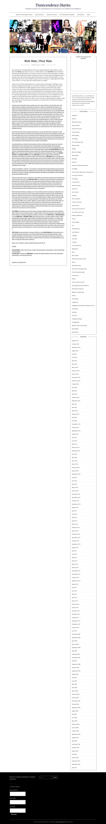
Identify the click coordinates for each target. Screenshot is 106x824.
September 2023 (76, 347)
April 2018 (74, 461)
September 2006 (76, 664)
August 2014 (75, 507)
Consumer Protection (77, 175)
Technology (75, 309)
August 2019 (75, 434)
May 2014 (74, 517)
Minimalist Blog (59, 822)
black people (75, 155)
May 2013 (74, 557)
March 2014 (75, 524)
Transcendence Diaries (53, 5)
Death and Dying (76, 185)
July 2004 (74, 714)
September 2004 (76, 707)
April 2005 (74, 687)
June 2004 (74, 717)
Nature (73, 262)
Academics (74, 115)
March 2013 (75, 564)
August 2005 (75, 674)
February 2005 (75, 694)
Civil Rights (74, 168)
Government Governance (78, 208)
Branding (74, 158)
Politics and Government (78, 282)
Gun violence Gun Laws (78, 212)
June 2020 (74, 420)
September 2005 (76, 671)
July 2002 (74, 754)
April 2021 (74, 407)
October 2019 (75, 427)
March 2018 (75, 464)
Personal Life (75, 275)
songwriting (75, 302)
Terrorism (74, 315)
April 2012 (74, 597)
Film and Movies (76, 198)
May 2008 (74, 651)
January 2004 (75, 727)
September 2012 (76, 581)
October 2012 (75, 577)
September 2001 (76, 764)
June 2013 (74, 554)
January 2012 (75, 607)
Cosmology (75, 178)
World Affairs (75, 329)
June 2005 (74, 681)
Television (74, 312)
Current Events (75, 182)
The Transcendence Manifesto (66, 14)
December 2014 (76, 494)
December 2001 (76, 761)
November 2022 (76, 380)
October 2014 (75, 500)
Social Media (75, 299)
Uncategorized (22, 262)
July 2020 (74, 417)
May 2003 (74, 741)
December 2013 (76, 534)
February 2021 (75, 414)
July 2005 (74, 677)
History (74, 218)
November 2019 (76, 424)
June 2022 (74, 387)
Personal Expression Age (78, 272)
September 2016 (76, 474)
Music (73, 252)
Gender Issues (75, 205)
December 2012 (76, 571)
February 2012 (75, 604)
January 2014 (75, 531)
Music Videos (75, 255)
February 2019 (75, 447)
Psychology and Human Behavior (80, 285)
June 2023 (74, 357)
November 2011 (76, 614)
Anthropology (75, 135)
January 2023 (75, 374)
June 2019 (74, 441)
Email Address (14, 790)
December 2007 (76, 654)
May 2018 (74, 457)
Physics (74, 279)
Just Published (75, 232)
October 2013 (75, 541)
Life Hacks (74, 239)
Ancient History (76, 132)
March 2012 (75, 601)
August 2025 (75, 340)
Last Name (12, 806)
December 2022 (76, 377)
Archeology (75, 138)
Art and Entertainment (77, 142)
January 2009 (75, 644)
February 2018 (75, 467)
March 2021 (75, 410)
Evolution (74, 195)
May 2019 (74, 444)
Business (74, 162)
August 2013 (75, 547)
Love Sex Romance (76, 245)
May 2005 (74, 684)
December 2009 (76, 634)
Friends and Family (77, 202)
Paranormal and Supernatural (79, 269)
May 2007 (74, 661)
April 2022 (74, 394)
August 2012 (75, 584)
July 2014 (74, 511)
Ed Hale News (80, 14)
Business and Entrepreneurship (80, 165)
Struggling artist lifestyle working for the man (83, 305)
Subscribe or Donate (52, 14)
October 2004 (75, 704)
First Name (13, 798)
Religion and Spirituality (78, 292)
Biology (74, 148)
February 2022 (75, 397)
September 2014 (76, 504)
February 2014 (75, 527)
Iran (73, 225)
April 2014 (74, 521)
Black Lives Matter (76, 152)
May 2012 (74, 594)
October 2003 (75, 731)
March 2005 (75, 691)
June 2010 (74, 631)
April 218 (74, 767)
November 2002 (76, 744)
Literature (74, 242)
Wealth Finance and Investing (79, 325)
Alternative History (76, 122)
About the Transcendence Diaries (24, 14)
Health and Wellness (77, 215)
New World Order (76, 265)
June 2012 (74, 591)
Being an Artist (75, 145)
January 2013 (75, 567)
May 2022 (74, 390)
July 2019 (74, 437)
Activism (74, 118)
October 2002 (75, 747)
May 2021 (74, 404)
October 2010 (75, 627)
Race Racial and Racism (78, 289)
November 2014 (76, 497)
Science (74, 295)
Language (74, 235)
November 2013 (76, 537)
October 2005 (75, 667)
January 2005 (75, 697)
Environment (75, 192)
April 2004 (74, 721)
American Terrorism (77, 128)
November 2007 (76, 657)
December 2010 (76, 624)
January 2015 (75, 490)
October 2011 (75, 617)
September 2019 (76, 431)
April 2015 (74, 484)
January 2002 (75, 757)
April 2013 (74, 561)
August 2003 (75, 737)
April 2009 (74, 641)
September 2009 (76, 637)
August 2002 (75, 751)
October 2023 (75, 344)
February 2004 (75, 724)
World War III (75, 332)
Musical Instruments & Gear (79, 259)
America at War (76, 125)
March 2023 (75, 367)
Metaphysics (75, 249)
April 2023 (74, 364)
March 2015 (75, 487)
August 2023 (75, 350)
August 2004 (75, 711)
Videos (88, 14)
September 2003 (76, 734)
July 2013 (74, 551)
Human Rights (75, 222)
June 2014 (74, 514)
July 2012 (74, 587)
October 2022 (75, 384)
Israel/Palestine (76, 228)
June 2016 (74, 480)
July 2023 (74, 354)
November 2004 (76, 701)
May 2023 (74, 360)
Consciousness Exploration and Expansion (82, 172)
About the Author (39, 14)
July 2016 (74, 477)
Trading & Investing (77, 319)
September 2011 (76, 621)
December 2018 (76, 451)
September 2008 (76, 647)
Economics (74, 188)
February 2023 (75, 370)
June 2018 (74, 454)
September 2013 (76, 544)
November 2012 (76, 574)
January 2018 (75, 470)
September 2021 (76, 400)
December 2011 (76, 611)
